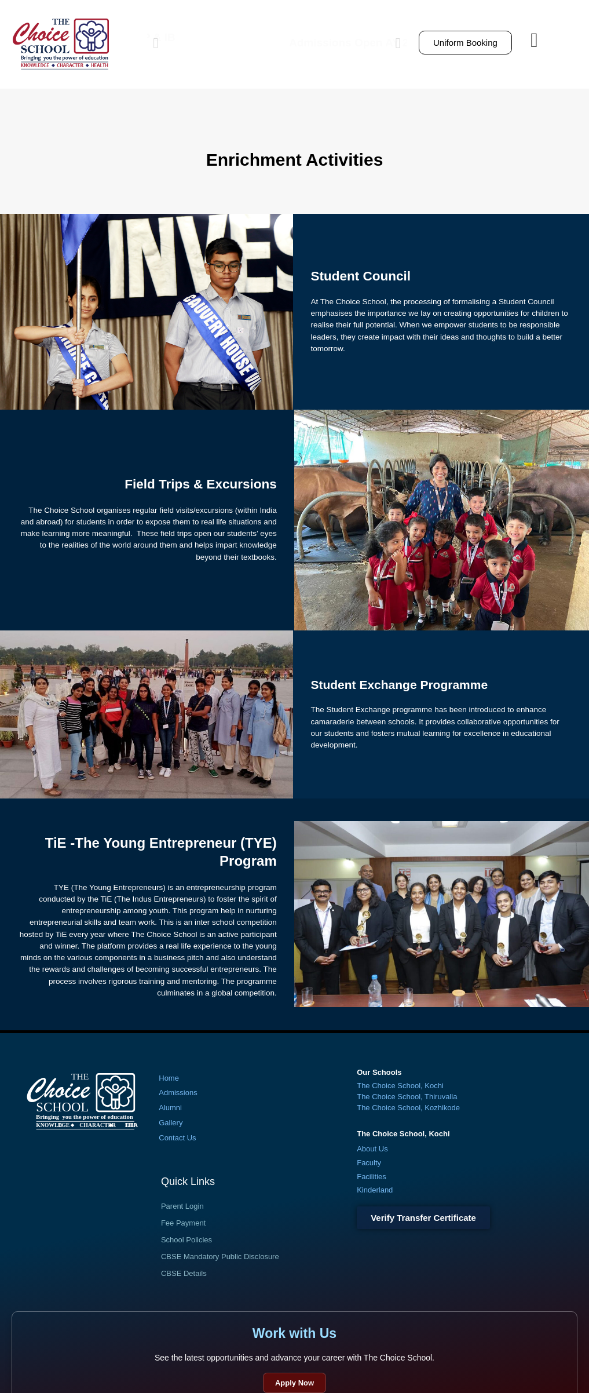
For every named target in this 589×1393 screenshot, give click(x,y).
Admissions (178, 1092)
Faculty (369, 1162)
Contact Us (177, 1137)
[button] (155, 42)
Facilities (371, 1176)
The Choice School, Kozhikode (408, 1107)
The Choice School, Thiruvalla (407, 1096)
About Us (372, 1148)
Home (169, 1078)
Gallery (170, 1122)
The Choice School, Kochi (400, 1085)
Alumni (170, 1107)
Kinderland (375, 1190)
